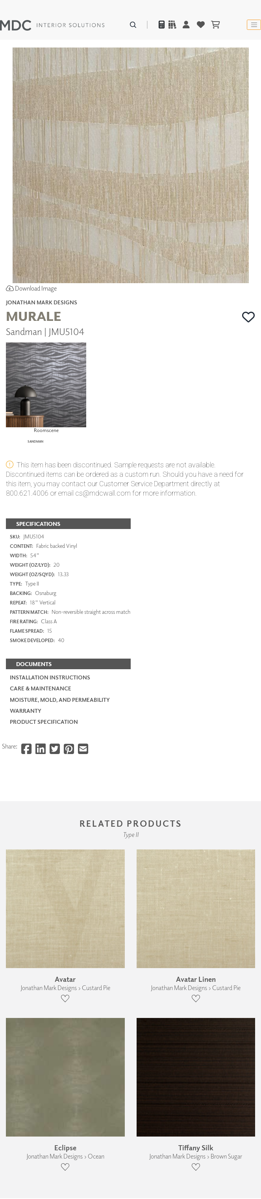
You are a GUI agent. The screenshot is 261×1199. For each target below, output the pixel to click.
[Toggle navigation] (254, 25)
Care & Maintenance (40, 747)
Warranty (25, 770)
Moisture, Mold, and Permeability (60, 758)
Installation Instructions (50, 736)
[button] (248, 317)
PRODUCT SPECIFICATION (44, 781)
